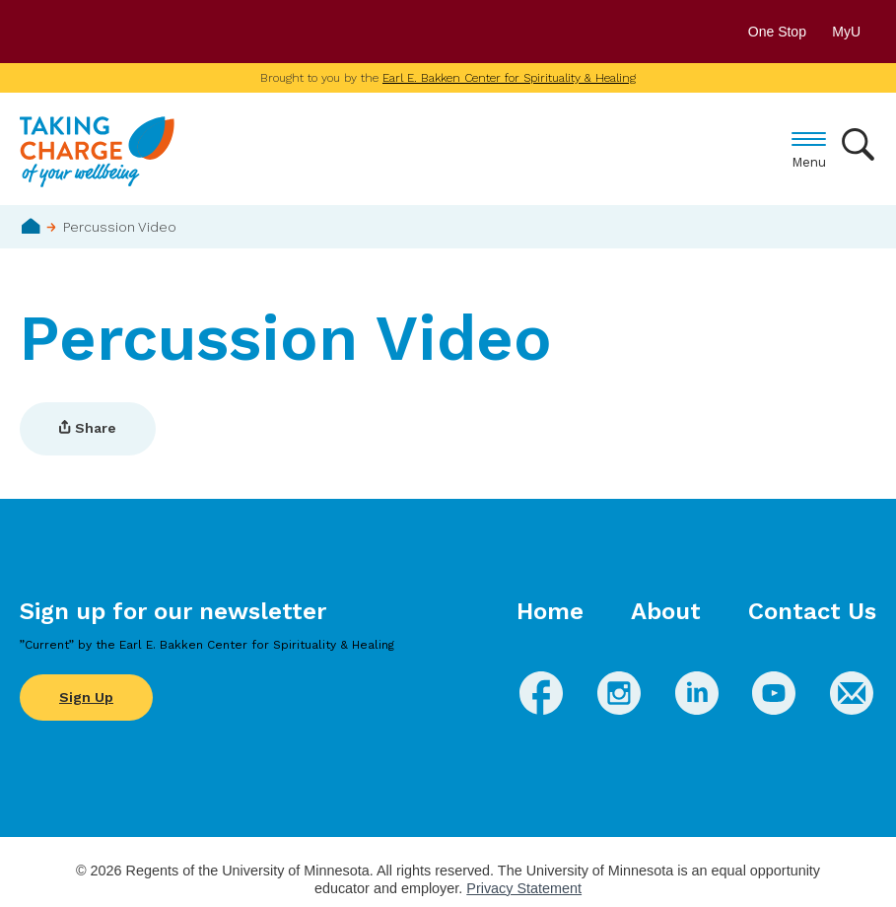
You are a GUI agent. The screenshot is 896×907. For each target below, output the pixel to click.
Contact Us (812, 611)
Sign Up (86, 697)
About (666, 611)
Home (31, 226)
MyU (854, 31)
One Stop (777, 31)
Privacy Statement (524, 888)
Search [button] (859, 144)
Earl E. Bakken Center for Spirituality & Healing (509, 78)
